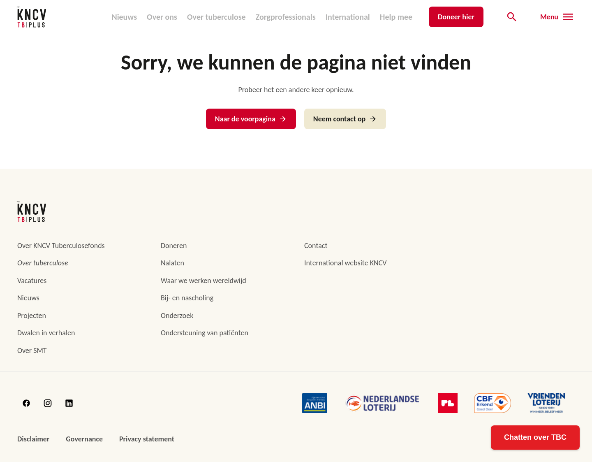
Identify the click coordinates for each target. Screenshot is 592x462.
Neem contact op (345, 118)
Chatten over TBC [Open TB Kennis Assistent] (535, 437)
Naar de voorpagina (251, 118)
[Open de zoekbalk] (512, 17)
